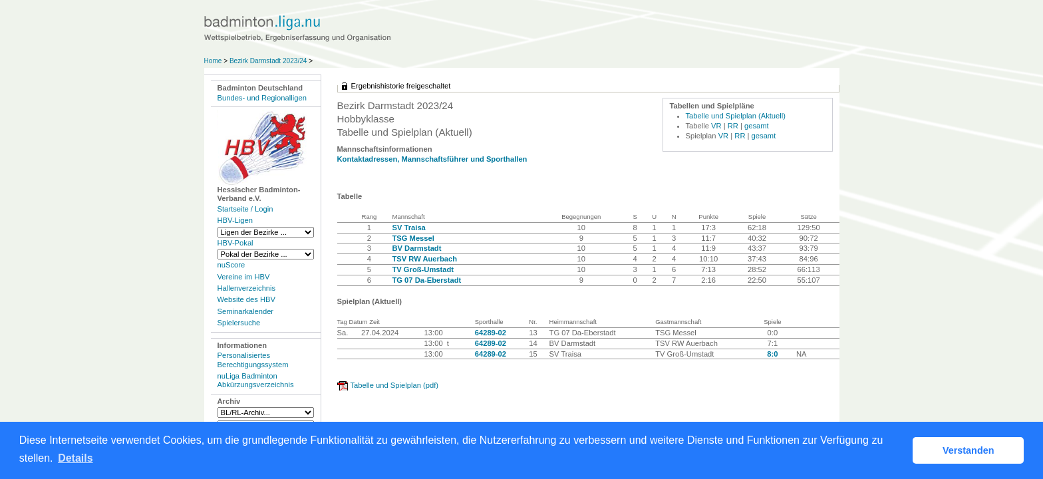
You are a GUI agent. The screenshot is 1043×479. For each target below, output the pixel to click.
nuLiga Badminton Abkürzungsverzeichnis (256, 380)
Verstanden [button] (968, 450)
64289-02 (490, 333)
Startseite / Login (245, 209)
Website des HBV (246, 299)
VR (716, 126)
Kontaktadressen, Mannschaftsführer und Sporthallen (432, 159)
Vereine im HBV (244, 277)
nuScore (231, 265)
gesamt (756, 126)
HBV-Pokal (235, 243)
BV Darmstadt (416, 248)
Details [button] (75, 458)
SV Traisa (408, 228)
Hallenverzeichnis (247, 288)
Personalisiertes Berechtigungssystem (253, 359)
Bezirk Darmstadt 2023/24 (269, 61)
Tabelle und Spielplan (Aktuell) (736, 116)
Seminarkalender (246, 311)
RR (733, 126)
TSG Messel (413, 238)
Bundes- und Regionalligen (262, 98)
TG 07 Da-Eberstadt (426, 280)
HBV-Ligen (235, 220)
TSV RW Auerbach (424, 259)
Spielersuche (239, 323)
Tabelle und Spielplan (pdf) (394, 385)
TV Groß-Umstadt (423, 269)
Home (213, 61)
